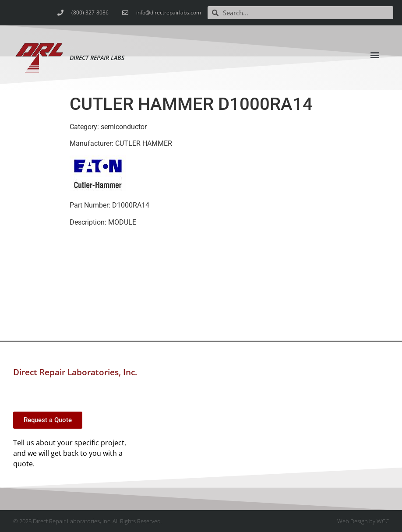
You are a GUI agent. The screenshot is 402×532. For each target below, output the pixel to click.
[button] (374, 54)
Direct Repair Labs (97, 57)
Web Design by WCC (363, 521)
